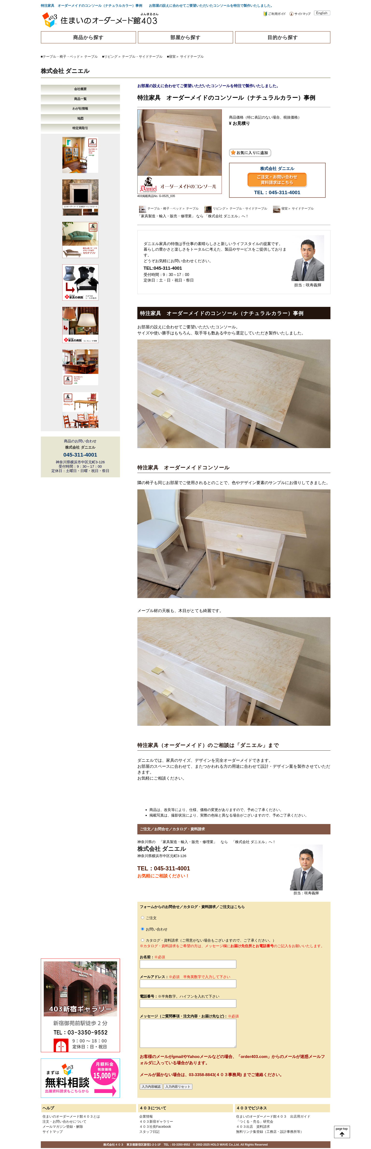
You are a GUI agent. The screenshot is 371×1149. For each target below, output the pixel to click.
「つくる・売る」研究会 (254, 1121)
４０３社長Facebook (155, 1126)
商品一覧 (80, 99)
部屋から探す (185, 37)
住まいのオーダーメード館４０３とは (71, 1116)
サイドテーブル (192, 56)
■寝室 (171, 56)
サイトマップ (52, 1132)
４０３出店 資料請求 (253, 1126)
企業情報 (146, 1116)
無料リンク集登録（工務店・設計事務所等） (270, 1132)
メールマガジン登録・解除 (62, 1126)
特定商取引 (80, 128)
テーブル (91, 56)
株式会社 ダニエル (65, 71)
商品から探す (88, 37)
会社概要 (80, 89)
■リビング (110, 56)
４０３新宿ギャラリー (156, 1121)
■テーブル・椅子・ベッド (60, 56)
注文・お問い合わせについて (64, 1121)
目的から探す (282, 37)
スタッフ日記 (149, 1132)
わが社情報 (80, 108)
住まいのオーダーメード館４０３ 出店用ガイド (273, 1116)
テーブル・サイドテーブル (142, 56)
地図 (80, 118)
